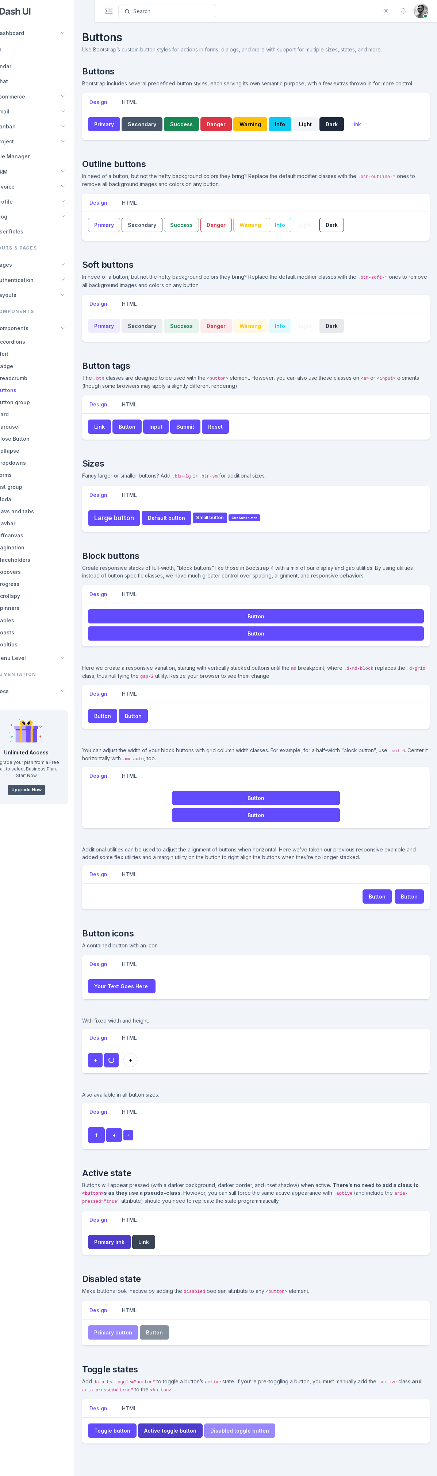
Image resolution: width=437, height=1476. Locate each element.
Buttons (27, 390)
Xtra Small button (264, 526)
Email (19, 111)
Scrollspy (29, 596)
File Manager (29, 156)
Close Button (34, 439)
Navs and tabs (36, 511)
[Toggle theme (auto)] (386, 11)
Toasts (26, 632)
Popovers (30, 572)
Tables (26, 620)
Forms (25, 475)
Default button (186, 525)
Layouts (23, 295)
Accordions (32, 342)
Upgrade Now (47, 789)
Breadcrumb (33, 378)
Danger (236, 132)
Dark (352, 132)
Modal (26, 499)
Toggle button (132, 1438)
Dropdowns (32, 463)
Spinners (29, 608)
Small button (230, 525)
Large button (134, 525)
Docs (19, 691)
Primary (124, 132)
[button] (403, 11)
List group (30, 487)
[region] (47, 738)
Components (29, 328)
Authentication (31, 280)
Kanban (23, 126)
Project (22, 141)
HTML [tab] (149, 110)
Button (147, 434)
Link (376, 132)
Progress (29, 584)
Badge (26, 366)
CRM (18, 172)
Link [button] (119, 434)
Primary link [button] (129, 1250)
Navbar (27, 523)
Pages (21, 265)
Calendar (20, 66)
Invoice (22, 186)
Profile (21, 201)
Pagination (31, 547)
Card (24, 414)
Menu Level (28, 658)
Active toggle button (190, 1438)
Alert (23, 354)
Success (201, 132)
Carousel (29, 427)
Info (300, 132)
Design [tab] (118, 110)
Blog (18, 216)
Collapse (29, 451)
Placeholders (34, 560)
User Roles (26, 231)
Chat (19, 81)
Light (325, 132)
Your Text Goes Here (141, 994)
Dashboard (27, 33)
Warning (270, 132)
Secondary (162, 132)
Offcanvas (31, 535)
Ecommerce (27, 96)
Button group (34, 402)
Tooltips (28, 644)
